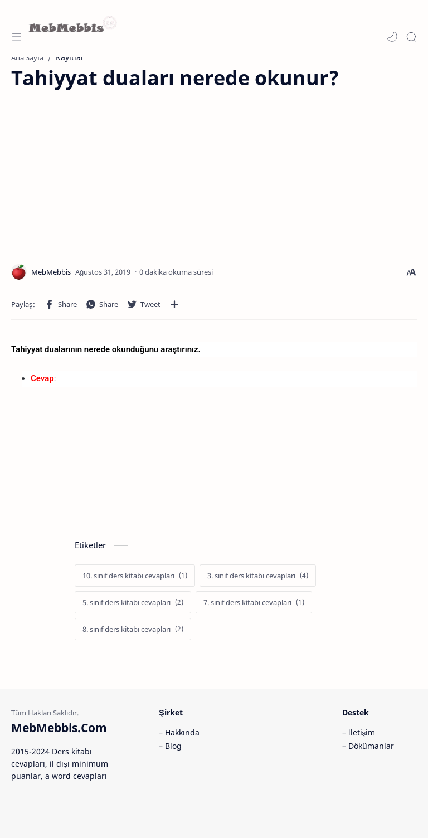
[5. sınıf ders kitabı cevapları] (133, 602)
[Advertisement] (104, 169)
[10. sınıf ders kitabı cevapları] (135, 575)
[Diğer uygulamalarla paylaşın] (174, 304)
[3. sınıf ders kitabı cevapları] (258, 575)
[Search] (411, 36)
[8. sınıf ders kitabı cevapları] (133, 629)
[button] (392, 36)
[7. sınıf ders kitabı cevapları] (254, 602)
